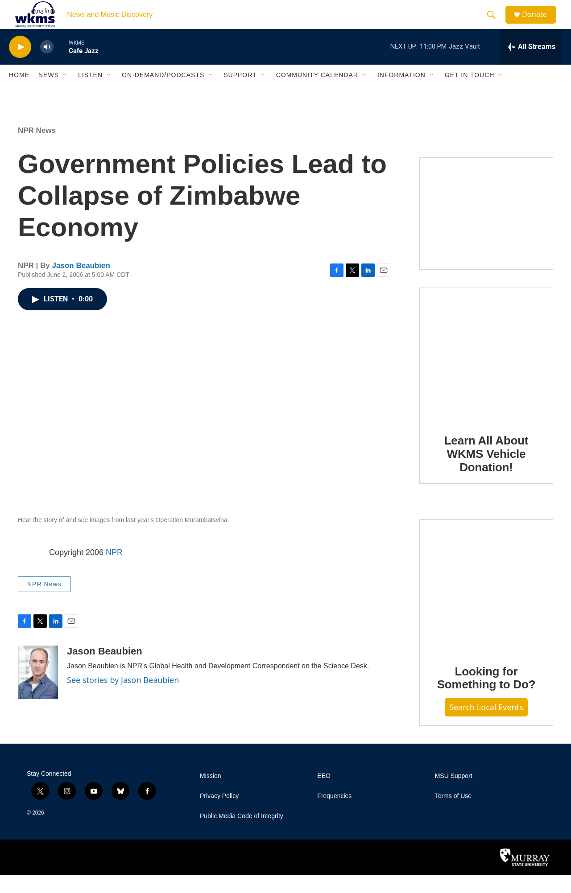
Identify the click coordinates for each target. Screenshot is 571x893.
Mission (210, 793)
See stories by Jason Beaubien (123, 697)
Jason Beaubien (81, 283)
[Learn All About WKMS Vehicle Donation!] (486, 372)
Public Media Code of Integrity (241, 834)
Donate (539, 23)
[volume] (46, 65)
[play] (20, 65)
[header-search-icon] (494, 24)
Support (240, 92)
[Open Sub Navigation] (65, 92)
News (48, 92)
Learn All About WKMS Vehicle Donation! (486, 472)
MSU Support (453, 793)
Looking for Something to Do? (486, 696)
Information (401, 92)
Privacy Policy (219, 814)
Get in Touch (470, 92)
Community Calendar (317, 92)
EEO (324, 793)
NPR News (37, 148)
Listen (90, 92)
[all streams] (531, 64)
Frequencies (334, 814)
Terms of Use (453, 814)
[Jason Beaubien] (38, 690)
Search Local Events (486, 725)
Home (19, 92)
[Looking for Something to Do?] (486, 604)
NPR (114, 570)
